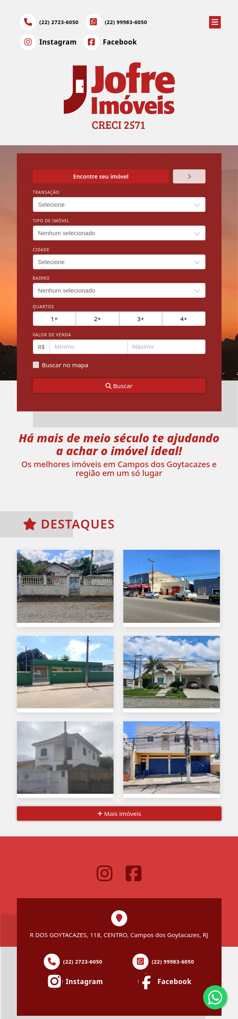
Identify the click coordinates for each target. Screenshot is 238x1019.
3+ (140, 319)
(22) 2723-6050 (59, 22)
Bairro (41, 278)
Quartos (43, 306)
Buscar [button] (119, 386)
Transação (46, 192)
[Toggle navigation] (214, 21)
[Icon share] (48, 42)
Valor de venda (52, 335)
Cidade (41, 249)
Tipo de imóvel (51, 221)
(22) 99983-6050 (126, 22)
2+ (97, 319)
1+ (54, 319)
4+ (183, 319)
